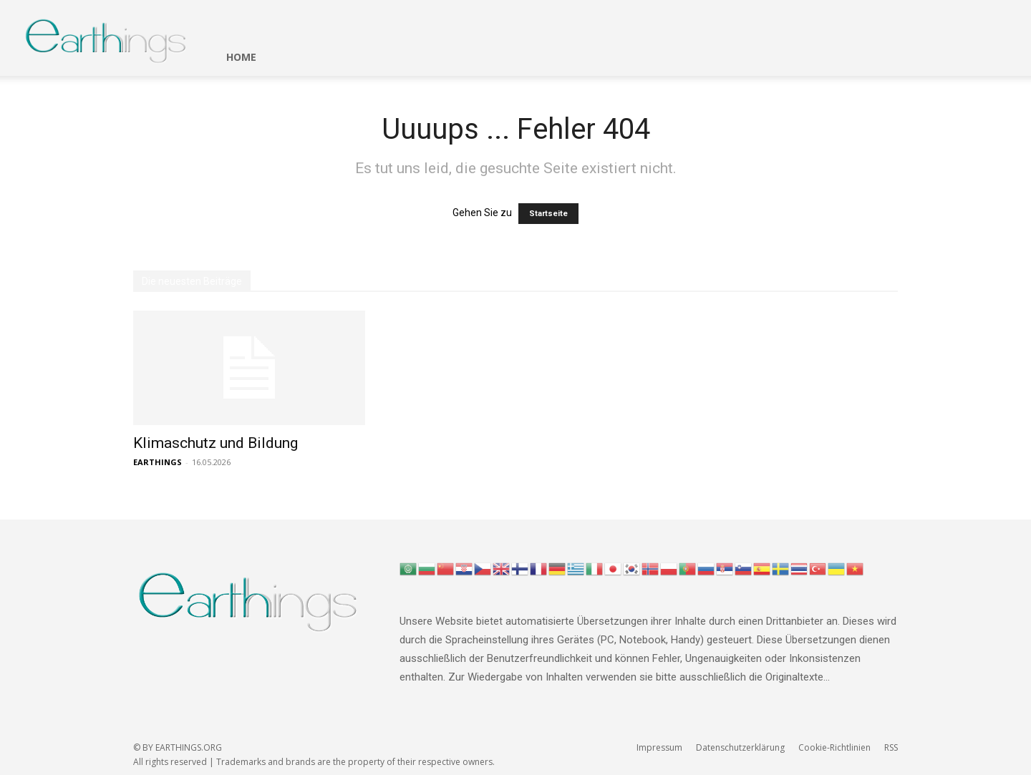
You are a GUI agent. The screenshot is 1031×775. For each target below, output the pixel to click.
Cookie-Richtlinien (834, 747)
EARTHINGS (157, 462)
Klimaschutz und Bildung (215, 443)
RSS (891, 747)
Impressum (659, 747)
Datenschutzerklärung (740, 747)
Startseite (548, 213)
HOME (241, 57)
